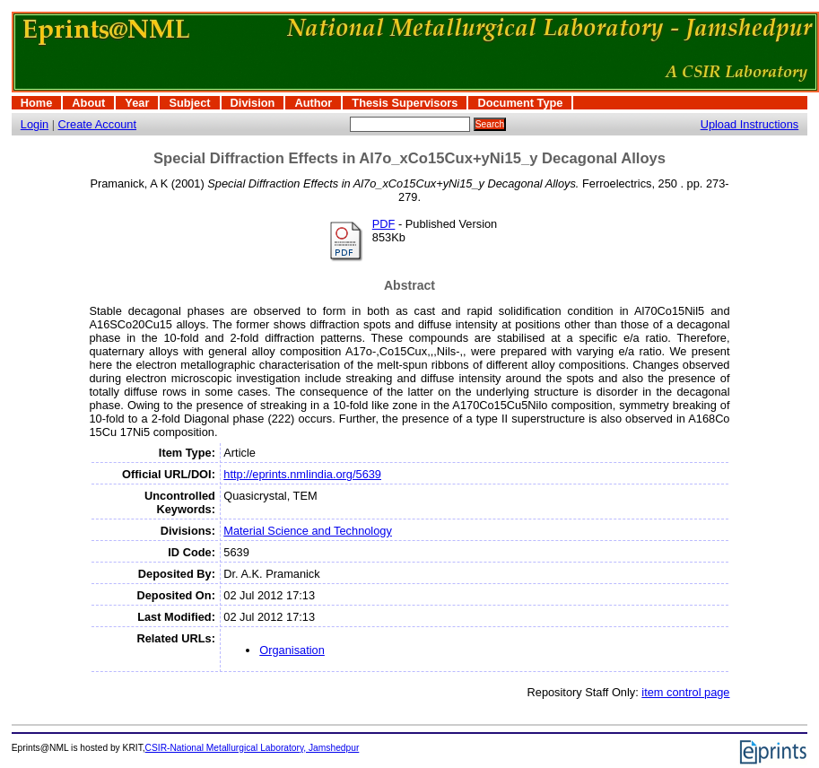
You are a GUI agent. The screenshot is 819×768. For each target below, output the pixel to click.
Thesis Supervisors (404, 102)
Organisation (292, 650)
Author (313, 102)
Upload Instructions (750, 124)
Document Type (519, 102)
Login (34, 124)
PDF (384, 224)
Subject (189, 102)
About (88, 102)
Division (253, 102)
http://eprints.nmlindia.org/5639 (302, 474)
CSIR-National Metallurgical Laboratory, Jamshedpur (252, 748)
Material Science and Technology (307, 530)
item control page (685, 692)
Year (137, 102)
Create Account (97, 124)
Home (37, 102)
